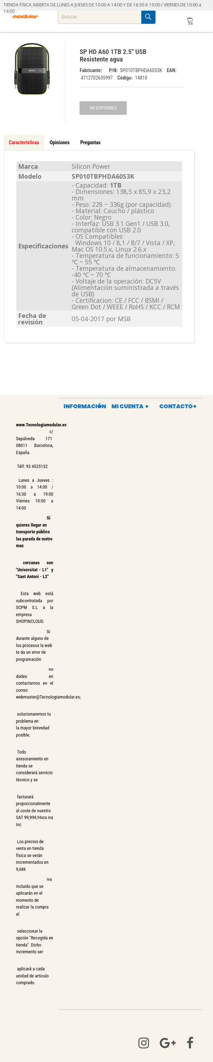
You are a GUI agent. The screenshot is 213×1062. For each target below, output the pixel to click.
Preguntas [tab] (90, 142)
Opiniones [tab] (60, 142)
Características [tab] (24, 142)
